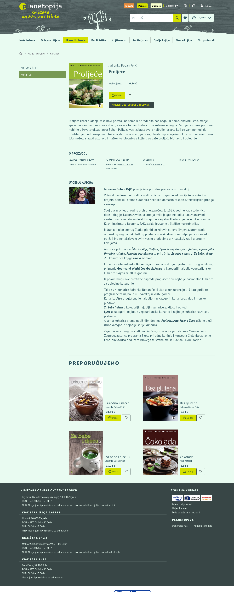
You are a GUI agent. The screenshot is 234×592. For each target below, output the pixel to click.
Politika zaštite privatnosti (186, 484)
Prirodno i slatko (108, 389)
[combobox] (151, 18)
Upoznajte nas (179, 497)
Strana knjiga (184, 40)
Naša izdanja (27, 40)
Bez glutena (178, 389)
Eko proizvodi (206, 40)
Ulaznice (156, 5)
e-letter (172, 5)
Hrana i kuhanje (75, 40)
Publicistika (98, 40)
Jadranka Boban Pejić (123, 65)
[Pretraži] (177, 18)
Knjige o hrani (29, 67)
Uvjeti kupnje (179, 480)
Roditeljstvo (140, 40)
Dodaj (117, 95)
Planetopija (158, 164)
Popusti (129, 5)
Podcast (142, 5)
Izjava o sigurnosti (182, 476)
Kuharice (55, 53)
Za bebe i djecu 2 (108, 428)
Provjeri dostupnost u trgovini (131, 105)
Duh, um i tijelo (50, 40)
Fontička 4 (27, 537)
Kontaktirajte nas (203, 497)
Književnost (119, 40)
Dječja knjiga (162, 40)
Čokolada (177, 428)
